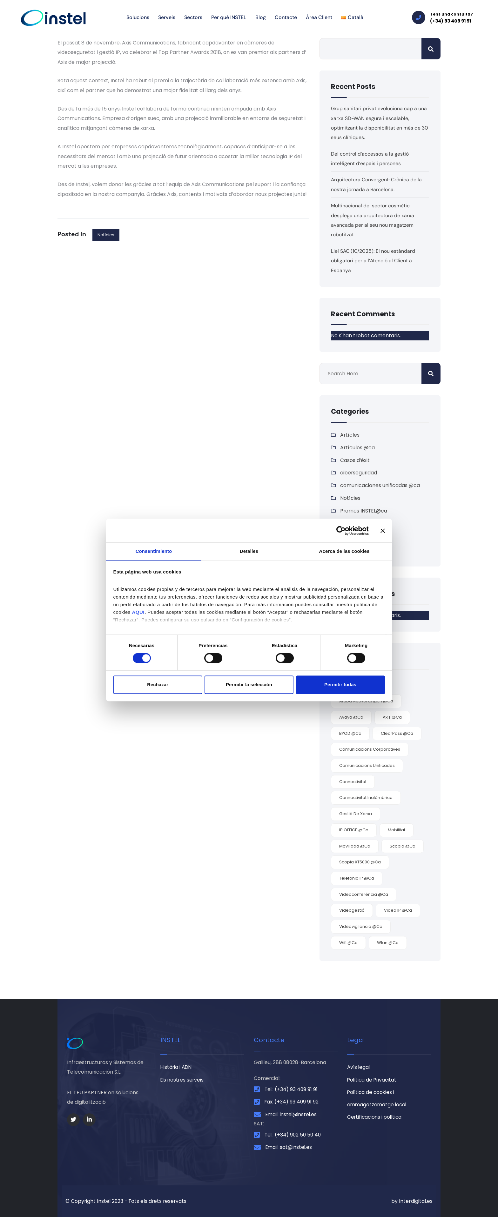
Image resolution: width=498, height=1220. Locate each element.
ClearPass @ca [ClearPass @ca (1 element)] (397, 734)
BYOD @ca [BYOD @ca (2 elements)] (350, 734)
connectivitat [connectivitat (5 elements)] (353, 782)
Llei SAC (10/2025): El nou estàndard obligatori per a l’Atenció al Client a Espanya (373, 261)
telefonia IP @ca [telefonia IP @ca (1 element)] (356, 879)
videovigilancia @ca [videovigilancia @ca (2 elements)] (360, 927)
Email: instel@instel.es (293, 1116)
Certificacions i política (375, 1119)
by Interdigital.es (412, 1204)
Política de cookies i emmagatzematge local (377, 1100)
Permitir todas (340, 684)
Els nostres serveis (183, 1080)
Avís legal (359, 1068)
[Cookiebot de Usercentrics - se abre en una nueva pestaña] (341, 530)
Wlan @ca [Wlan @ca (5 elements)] (388, 943)
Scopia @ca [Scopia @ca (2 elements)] (402, 847)
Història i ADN (176, 1068)
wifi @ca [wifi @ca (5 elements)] (348, 943)
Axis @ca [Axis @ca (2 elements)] (392, 718)
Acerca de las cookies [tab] (344, 551)
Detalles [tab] (249, 551)
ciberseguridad (359, 473)
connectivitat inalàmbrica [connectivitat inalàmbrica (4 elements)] (366, 798)
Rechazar (157, 684)
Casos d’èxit (355, 460)
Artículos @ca (357, 447)
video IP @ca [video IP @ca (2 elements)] (398, 911)
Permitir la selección (249, 684)
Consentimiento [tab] (154, 551)
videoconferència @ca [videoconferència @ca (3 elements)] (363, 895)
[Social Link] (73, 1120)
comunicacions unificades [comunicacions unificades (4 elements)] (367, 766)
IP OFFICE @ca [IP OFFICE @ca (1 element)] (353, 831)
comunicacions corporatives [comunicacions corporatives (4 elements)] (369, 750)
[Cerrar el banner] (382, 530)
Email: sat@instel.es (290, 1149)
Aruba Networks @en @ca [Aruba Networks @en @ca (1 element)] (366, 702)
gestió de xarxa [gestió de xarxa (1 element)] (355, 815)
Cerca (431, 48)
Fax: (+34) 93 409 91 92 (292, 1103)
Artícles (350, 435)
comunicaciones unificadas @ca (380, 485)
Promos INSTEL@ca (364, 511)
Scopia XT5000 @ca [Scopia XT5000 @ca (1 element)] (360, 863)
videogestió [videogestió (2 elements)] (352, 911)
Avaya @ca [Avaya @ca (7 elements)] (351, 718)
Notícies (106, 235)
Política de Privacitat (373, 1080)
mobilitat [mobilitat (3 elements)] (396, 831)
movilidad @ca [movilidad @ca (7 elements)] (354, 847)
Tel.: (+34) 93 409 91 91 (292, 1090)
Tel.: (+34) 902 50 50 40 (294, 1137)
